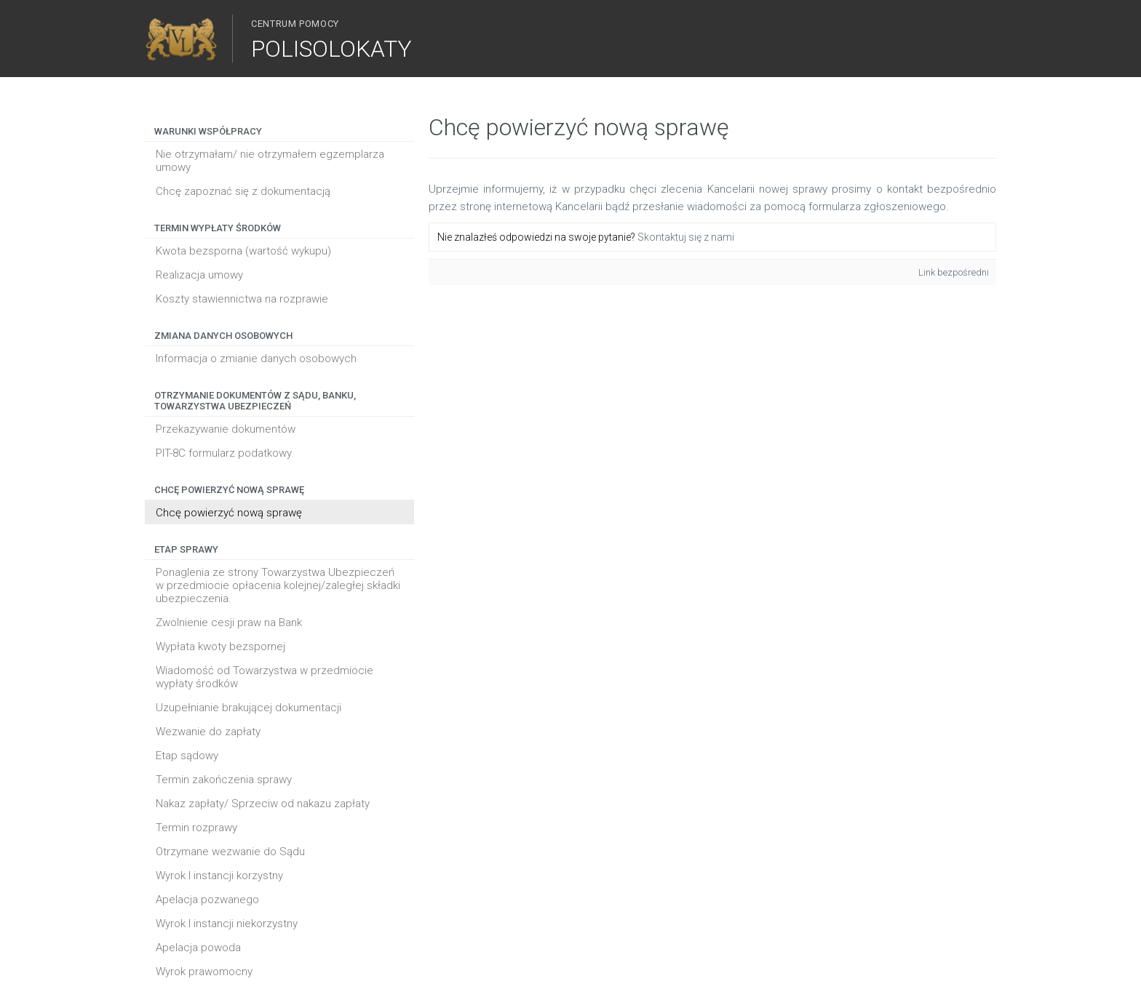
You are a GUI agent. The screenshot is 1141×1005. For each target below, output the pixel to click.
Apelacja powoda (198, 947)
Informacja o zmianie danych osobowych (256, 358)
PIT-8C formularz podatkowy (224, 453)
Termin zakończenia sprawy (224, 779)
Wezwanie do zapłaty (208, 731)
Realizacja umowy (199, 274)
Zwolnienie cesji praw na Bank (229, 622)
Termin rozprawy (196, 827)
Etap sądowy (187, 755)
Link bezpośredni (953, 272)
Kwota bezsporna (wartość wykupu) (243, 250)
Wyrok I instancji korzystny (219, 875)
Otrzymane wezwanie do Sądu (230, 851)
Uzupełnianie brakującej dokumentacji (248, 707)
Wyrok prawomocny (204, 971)
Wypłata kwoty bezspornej (220, 646)
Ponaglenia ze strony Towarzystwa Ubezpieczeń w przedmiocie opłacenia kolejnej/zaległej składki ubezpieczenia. (278, 585)
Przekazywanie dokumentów (225, 429)
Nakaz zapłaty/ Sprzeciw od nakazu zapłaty (263, 803)
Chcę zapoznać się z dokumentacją (243, 191)
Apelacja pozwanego (207, 899)
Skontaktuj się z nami (685, 237)
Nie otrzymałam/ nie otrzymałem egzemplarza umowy (270, 161)
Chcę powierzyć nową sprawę (229, 512)
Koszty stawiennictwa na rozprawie (242, 298)
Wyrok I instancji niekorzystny (227, 923)
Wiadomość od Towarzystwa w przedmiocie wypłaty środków (264, 677)
